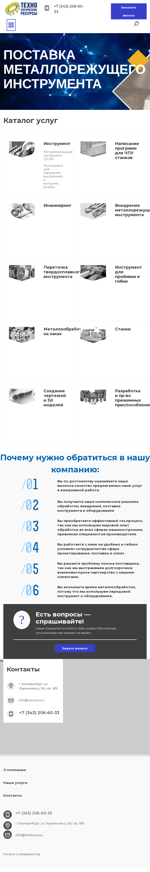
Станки (123, 329)
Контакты (12, 795)
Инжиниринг (58, 205)
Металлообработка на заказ (65, 331)
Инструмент (57, 143)
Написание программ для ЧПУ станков (127, 150)
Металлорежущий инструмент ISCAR (58, 155)
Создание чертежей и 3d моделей (55, 398)
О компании (14, 770)
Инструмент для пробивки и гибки (128, 274)
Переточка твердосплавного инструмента (63, 272)
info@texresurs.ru (31, 700)
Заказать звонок (128, 11)
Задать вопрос (75, 648)
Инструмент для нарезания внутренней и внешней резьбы (53, 176)
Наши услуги (15, 783)
